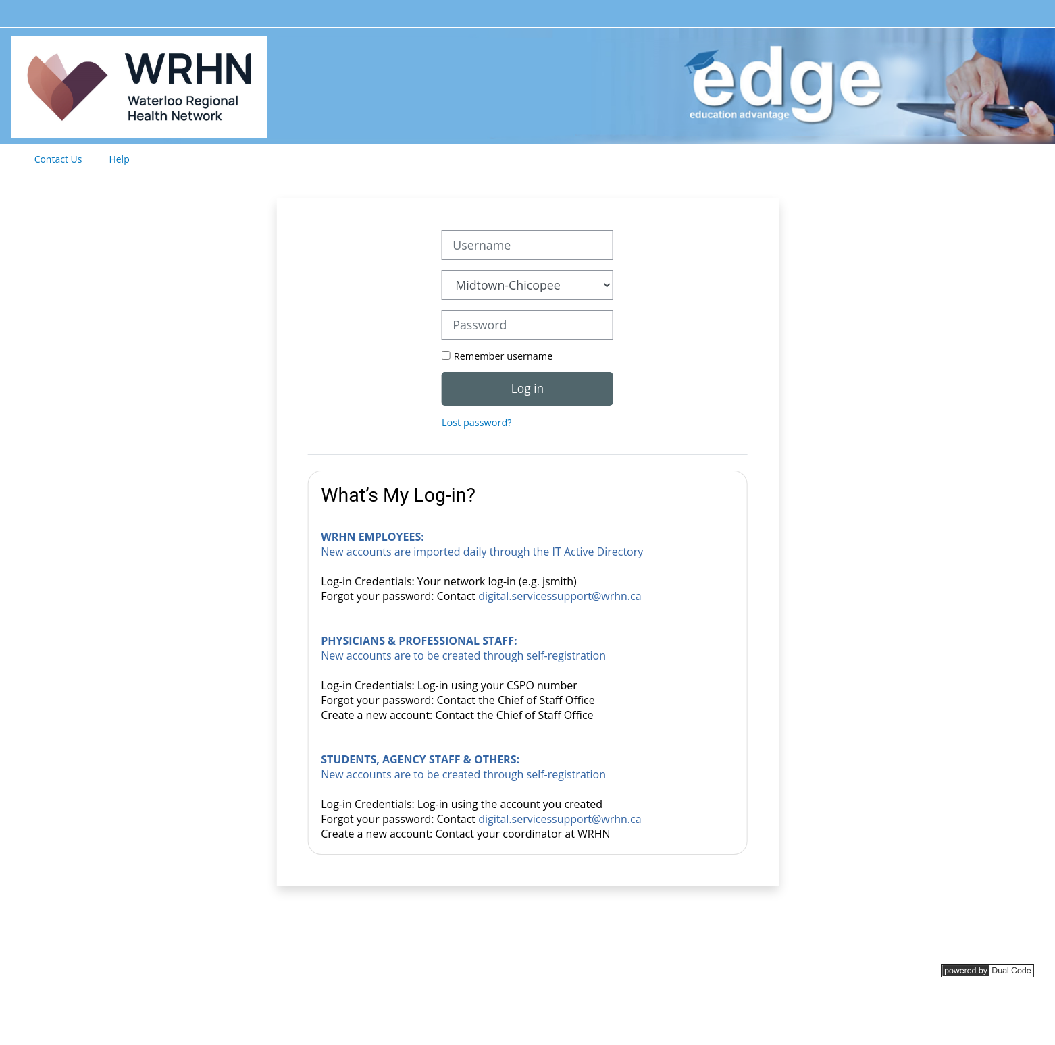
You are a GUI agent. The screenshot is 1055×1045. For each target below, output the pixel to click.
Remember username (503, 356)
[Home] (139, 84)
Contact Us (58, 159)
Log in (527, 388)
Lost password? (476, 422)
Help (119, 159)
